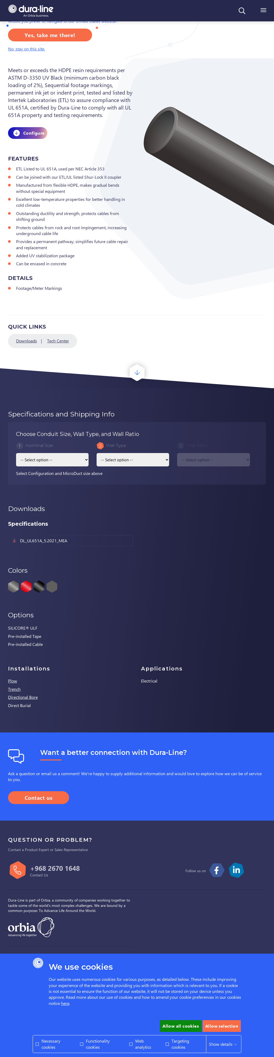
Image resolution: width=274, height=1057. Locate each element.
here (65, 1003)
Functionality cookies (98, 1044)
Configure (34, 133)
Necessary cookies (50, 1044)
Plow (12, 681)
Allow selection (221, 1026)
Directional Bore (23, 697)
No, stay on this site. (26, 49)
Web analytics (143, 1044)
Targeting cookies (180, 1044)
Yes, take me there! (50, 34)
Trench (14, 689)
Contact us (38, 797)
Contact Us (39, 874)
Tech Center (58, 341)
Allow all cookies (180, 1026)
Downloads (26, 341)
